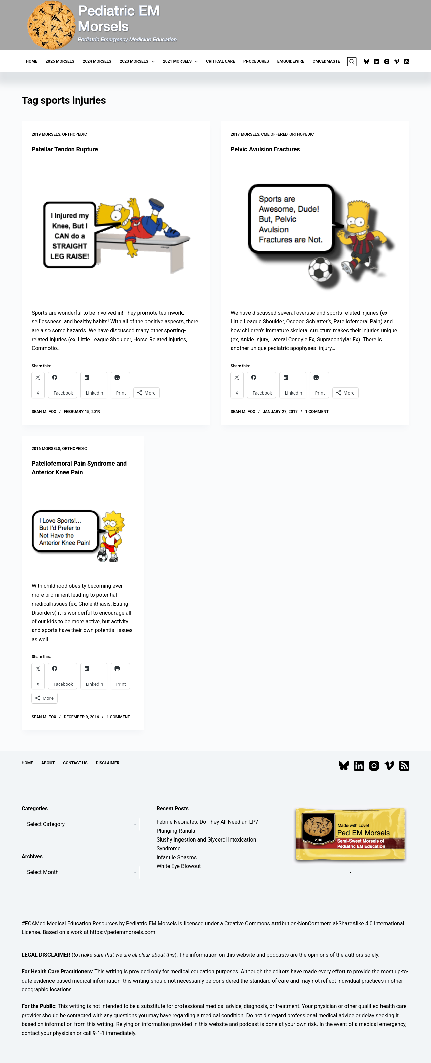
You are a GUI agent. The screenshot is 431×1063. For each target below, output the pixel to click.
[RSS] (406, 61)
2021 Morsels (181, 62)
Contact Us (75, 763)
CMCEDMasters (329, 61)
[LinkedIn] (376, 61)
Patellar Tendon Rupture (68, 149)
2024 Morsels (97, 61)
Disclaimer (108, 763)
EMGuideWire (290, 61)
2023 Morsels (138, 62)
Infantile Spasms (177, 857)
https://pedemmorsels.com (122, 932)
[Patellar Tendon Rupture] (116, 231)
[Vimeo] (396, 61)
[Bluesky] (366, 61)
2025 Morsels (60, 61)
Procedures (256, 61)
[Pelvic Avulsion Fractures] (315, 231)
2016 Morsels (46, 448)
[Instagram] (386, 61)
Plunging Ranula (176, 831)
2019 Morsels (46, 134)
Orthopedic (74, 134)
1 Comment (316, 411)
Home (31, 61)
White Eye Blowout (179, 866)
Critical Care (220, 61)
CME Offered (274, 134)
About (48, 763)
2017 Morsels (245, 134)
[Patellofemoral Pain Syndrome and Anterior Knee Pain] (83, 529)
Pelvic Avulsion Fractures (269, 149)
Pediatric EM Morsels (151, 923)
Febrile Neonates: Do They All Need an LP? (207, 822)
